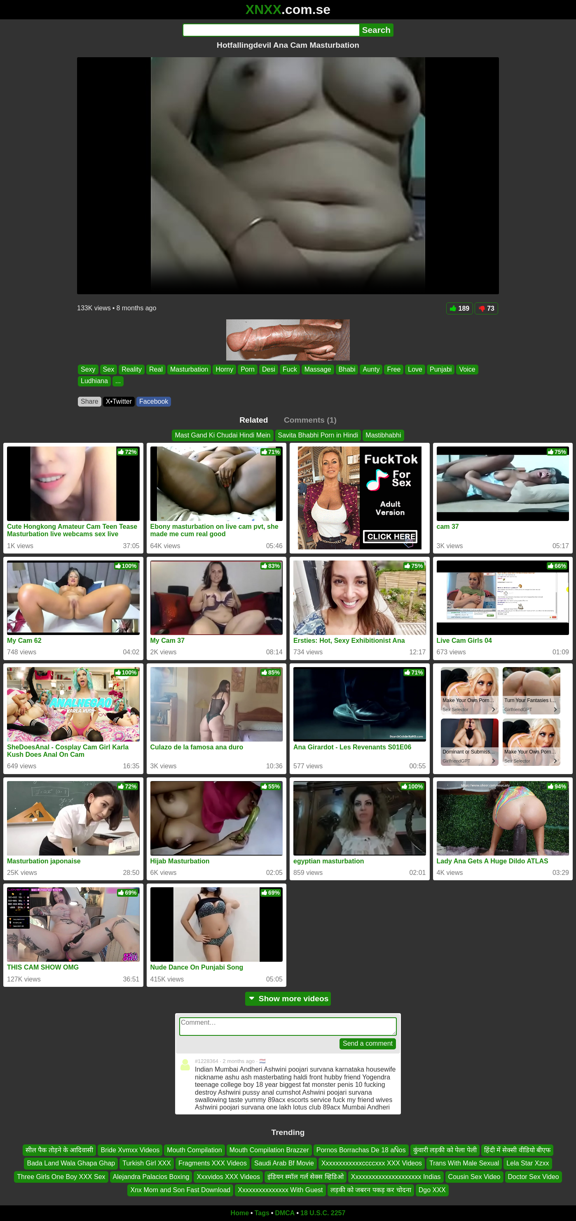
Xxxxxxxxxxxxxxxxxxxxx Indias (396, 1176)
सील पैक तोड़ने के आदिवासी (60, 1150)
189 (460, 308)
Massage (317, 369)
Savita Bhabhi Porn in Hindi (318, 435)
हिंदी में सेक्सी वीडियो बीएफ (517, 1150)
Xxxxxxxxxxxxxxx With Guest (280, 1189)
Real (156, 369)
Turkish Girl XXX (146, 1163)
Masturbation (189, 369)
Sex (109, 369)
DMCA (285, 1212)
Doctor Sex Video (533, 1176)
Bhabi (347, 369)
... (118, 381)
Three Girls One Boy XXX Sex (61, 1176)
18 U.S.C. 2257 (322, 1212)
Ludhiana (94, 381)
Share (89, 401)
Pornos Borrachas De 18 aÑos (361, 1150)
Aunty (371, 369)
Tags (262, 1212)
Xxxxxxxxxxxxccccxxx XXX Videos (371, 1163)
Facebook (153, 401)
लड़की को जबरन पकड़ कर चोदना (370, 1189)
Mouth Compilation (194, 1150)
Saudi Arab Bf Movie (284, 1163)
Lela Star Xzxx (527, 1163)
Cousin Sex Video (474, 1176)
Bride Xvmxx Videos (130, 1150)
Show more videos (288, 998)
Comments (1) (310, 420)
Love (415, 369)
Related (253, 420)
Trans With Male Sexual (464, 1163)
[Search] (271, 30)
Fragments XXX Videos (212, 1163)
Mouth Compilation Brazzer (269, 1150)
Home (240, 1212)
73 (486, 308)
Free (393, 369)
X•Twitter (119, 401)
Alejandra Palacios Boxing (151, 1176)
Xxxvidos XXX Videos (228, 1176)
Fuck (290, 369)
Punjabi (441, 369)
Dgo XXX (432, 1189)
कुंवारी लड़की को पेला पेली (445, 1150)
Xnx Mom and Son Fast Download (180, 1189)
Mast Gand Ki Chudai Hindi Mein (222, 435)
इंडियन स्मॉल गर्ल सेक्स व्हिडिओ (305, 1176)
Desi (268, 369)
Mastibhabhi (383, 435)
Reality (132, 369)
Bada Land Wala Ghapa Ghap (71, 1163)
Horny (224, 369)
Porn (248, 369)
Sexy (88, 369)
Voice (467, 369)
